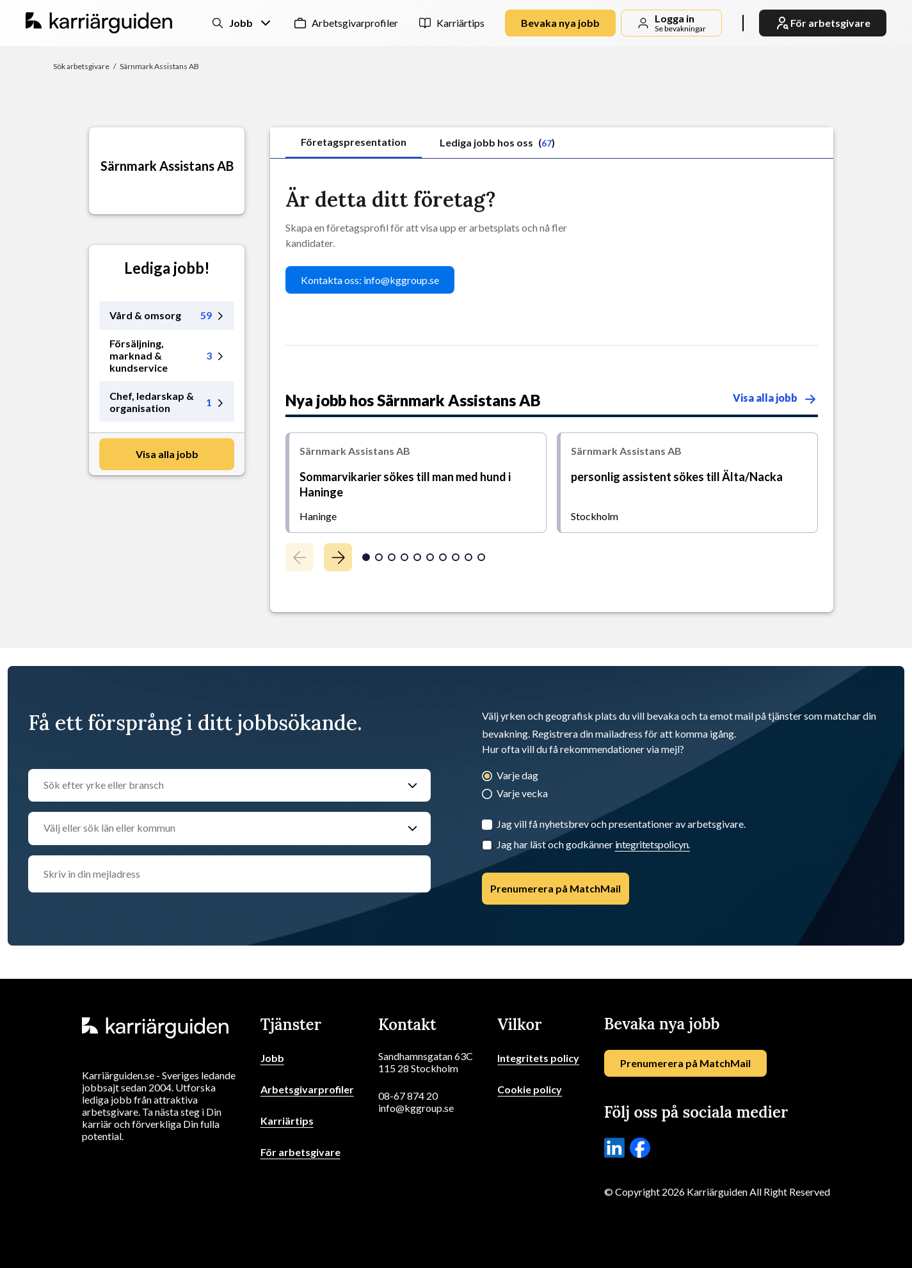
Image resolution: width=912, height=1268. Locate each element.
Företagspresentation (353, 142)
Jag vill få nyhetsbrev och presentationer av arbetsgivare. (621, 824)
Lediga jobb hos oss (497, 142)
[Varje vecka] (487, 795)
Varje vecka (522, 793)
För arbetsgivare (300, 1152)
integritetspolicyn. (652, 844)
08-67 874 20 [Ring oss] (408, 1096)
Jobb (272, 1058)
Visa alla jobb (167, 454)
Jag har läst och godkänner (593, 844)
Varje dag (517, 775)
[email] (229, 873)
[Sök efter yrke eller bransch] (216, 785)
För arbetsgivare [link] (822, 23)
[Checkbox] (487, 845)
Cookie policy (529, 1089)
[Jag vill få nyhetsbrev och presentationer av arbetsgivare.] (487, 825)
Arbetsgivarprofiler (355, 23)
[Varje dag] (487, 777)
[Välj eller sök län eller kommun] (216, 828)
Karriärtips (460, 23)
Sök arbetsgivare (81, 66)
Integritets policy (538, 1058)
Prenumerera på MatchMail (555, 888)
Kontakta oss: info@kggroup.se (370, 280)
